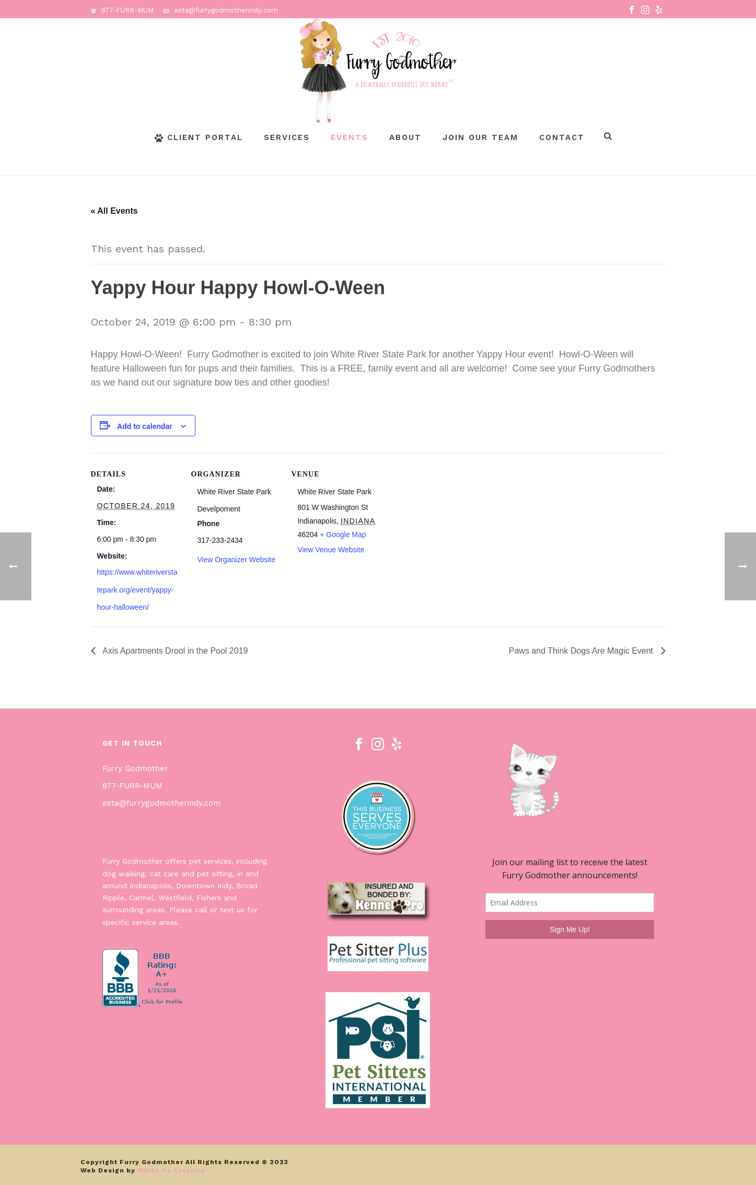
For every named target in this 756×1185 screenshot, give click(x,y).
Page (645, 165)
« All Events (114, 210)
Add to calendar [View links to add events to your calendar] (144, 426)
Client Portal (199, 137)
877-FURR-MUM (127, 10)
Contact (562, 137)
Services (287, 137)
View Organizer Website (236, 559)
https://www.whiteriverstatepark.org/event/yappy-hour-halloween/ (137, 589)
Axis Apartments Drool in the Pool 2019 (174, 650)
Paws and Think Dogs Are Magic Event (582, 650)
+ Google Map (343, 534)
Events (349, 137)
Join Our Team (480, 137)
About (405, 137)
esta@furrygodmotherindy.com (226, 10)
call (201, 909)
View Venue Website (330, 549)
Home (620, 165)
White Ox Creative (171, 1170)
